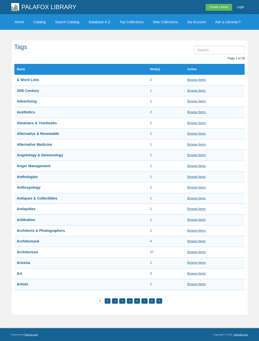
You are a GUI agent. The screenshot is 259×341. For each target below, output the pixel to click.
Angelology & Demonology (40, 155)
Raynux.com (31, 334)
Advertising (27, 101)
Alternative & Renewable (38, 134)
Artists (22, 284)
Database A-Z (99, 22)
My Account (197, 22)
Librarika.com (241, 334)
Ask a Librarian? (228, 22)
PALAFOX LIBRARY (48, 7)
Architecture (27, 252)
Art (19, 274)
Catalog (40, 22)
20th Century (28, 91)
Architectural (28, 241)
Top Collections (131, 22)
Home (19, 22)
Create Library (218, 7)
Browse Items (196, 80)
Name (21, 69)
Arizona (23, 263)
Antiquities (26, 209)
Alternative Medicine (34, 144)
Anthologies (27, 177)
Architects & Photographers (41, 231)
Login (240, 7)
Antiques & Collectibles (37, 198)
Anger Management (34, 166)
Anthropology (29, 187)
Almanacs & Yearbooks (37, 123)
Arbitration (26, 220)
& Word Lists (28, 80)
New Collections (165, 22)
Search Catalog (67, 22)
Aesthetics (26, 112)
